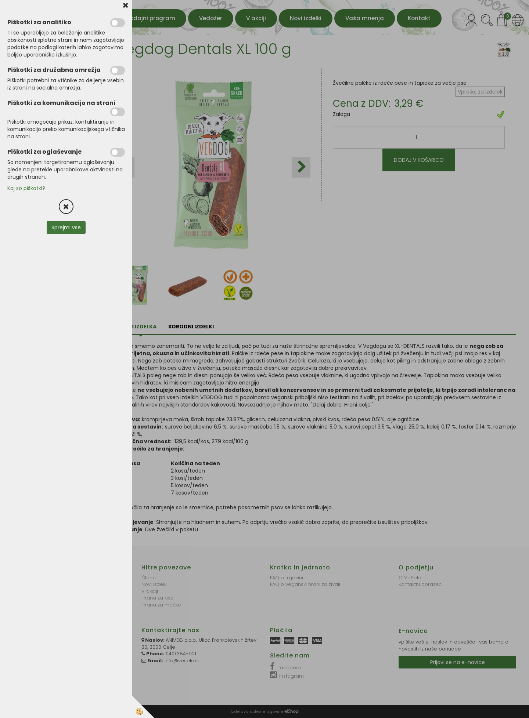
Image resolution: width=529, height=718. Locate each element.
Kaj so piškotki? (26, 188)
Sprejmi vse (66, 227)
